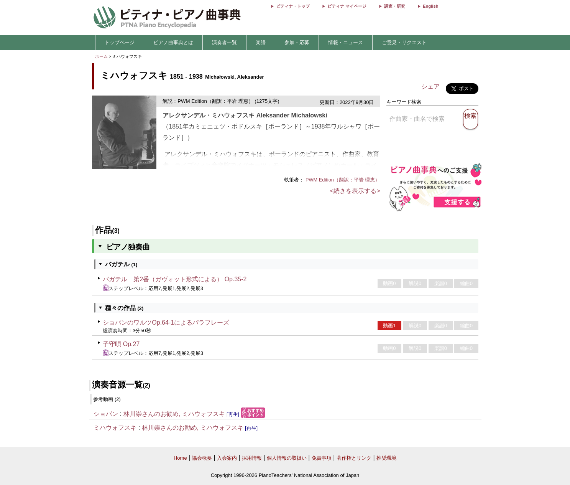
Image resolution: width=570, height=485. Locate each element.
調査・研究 (394, 6)
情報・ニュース (345, 42)
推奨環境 (386, 458)
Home (180, 458)
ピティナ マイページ (346, 6)
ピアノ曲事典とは (173, 42)
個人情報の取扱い (287, 458)
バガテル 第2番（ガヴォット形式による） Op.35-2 (174, 279)
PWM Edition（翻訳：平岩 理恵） (343, 180)
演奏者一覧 (224, 42)
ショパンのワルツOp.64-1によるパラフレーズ (166, 322)
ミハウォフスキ (115, 427)
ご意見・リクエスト (404, 42)
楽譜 (261, 42)
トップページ (120, 42)
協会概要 (202, 458)
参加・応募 (296, 42)
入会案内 (227, 458)
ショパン (106, 414)
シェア (430, 86)
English (430, 6)
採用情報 (252, 458)
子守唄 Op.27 (121, 344)
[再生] (233, 414)
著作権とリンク (354, 458)
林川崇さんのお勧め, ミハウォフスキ (174, 414)
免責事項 (322, 458)
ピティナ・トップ (293, 6)
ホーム (101, 56)
